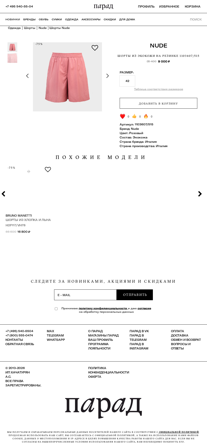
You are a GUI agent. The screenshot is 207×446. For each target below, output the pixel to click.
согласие (144, 308)
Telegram (55, 335)
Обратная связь (19, 344)
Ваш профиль (100, 339)
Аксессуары (91, 19)
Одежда (71, 19)
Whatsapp (56, 339)
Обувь (44, 19)
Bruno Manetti (19, 215)
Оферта (94, 376)
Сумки (57, 19)
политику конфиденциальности (103, 308)
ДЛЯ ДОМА (127, 19)
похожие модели (102, 157)
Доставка (179, 335)
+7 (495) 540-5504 (19, 331)
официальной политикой (178, 432)
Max (50, 331)
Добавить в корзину (158, 103)
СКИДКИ (110, 19)
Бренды (29, 19)
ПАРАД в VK (139, 331)
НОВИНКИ (12, 19)
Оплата (177, 331)
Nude (158, 45)
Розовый (136, 133)
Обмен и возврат (186, 339)
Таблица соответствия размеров (158, 89)
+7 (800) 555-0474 (19, 335)
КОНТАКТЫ (14, 339)
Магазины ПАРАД (103, 335)
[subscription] (85, 294)
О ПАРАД (95, 331)
